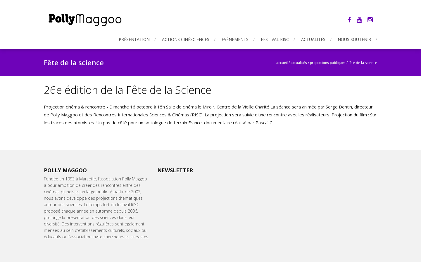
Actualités (313, 39)
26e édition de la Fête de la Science (127, 90)
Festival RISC (275, 39)
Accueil (282, 62)
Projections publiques (328, 62)
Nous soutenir (354, 39)
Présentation (134, 39)
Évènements (235, 39)
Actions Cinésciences (185, 39)
